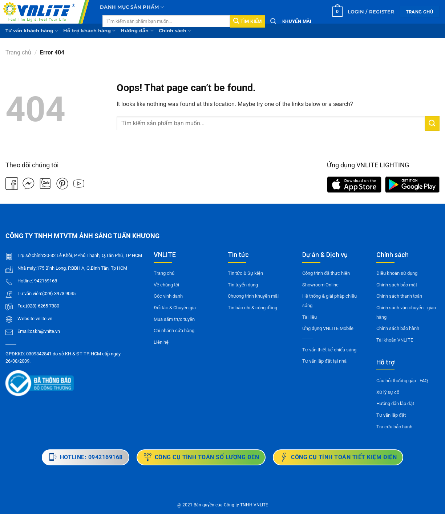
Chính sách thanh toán (399, 296)
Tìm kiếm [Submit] (247, 20)
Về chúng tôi (166, 284)
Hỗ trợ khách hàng (89, 30)
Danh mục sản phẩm (132, 7)
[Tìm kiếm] (273, 21)
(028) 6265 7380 (42, 306)
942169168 (45, 280)
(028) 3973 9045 (59, 293)
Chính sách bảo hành (397, 328)
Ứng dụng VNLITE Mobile (327, 328)
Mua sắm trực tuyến (174, 319)
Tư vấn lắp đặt (391, 415)
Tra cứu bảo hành (394, 426)
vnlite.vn (44, 318)
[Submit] (432, 123)
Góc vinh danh (168, 296)
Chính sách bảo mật (396, 284)
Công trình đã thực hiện (326, 273)
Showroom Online (320, 284)
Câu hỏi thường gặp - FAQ (402, 380)
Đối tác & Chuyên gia (175, 307)
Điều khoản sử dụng (396, 273)
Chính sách (175, 30)
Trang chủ (18, 52)
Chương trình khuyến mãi (253, 296)
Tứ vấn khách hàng (31, 30)
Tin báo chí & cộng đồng (252, 307)
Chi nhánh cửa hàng (174, 330)
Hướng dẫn (137, 30)
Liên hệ (161, 342)
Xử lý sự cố (387, 392)
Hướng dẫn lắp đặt (395, 403)
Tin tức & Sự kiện (245, 273)
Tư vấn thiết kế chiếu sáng (329, 349)
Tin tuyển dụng (243, 284)
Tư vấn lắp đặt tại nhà (324, 361)
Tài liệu (309, 317)
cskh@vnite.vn (45, 331)
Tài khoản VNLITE (394, 340)
